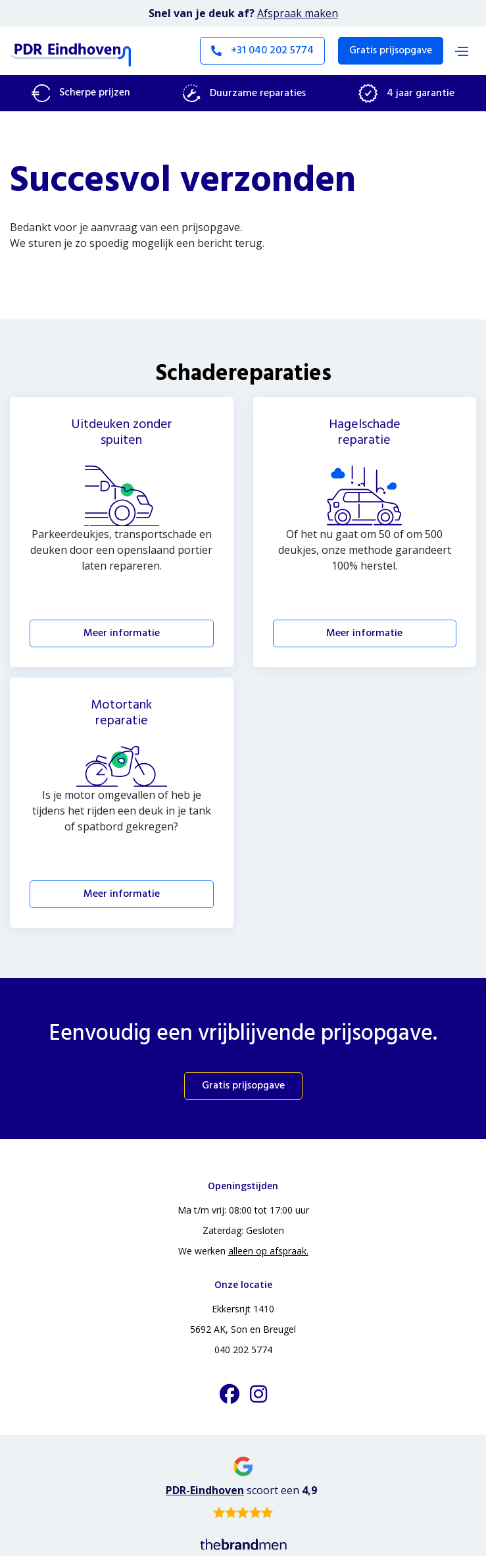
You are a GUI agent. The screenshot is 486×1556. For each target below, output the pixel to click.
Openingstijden (243, 1185)
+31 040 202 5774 (262, 50)
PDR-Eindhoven (205, 1490)
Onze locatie (243, 1284)
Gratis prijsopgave (390, 50)
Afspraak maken (297, 13)
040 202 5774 (243, 1349)
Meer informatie (122, 633)
